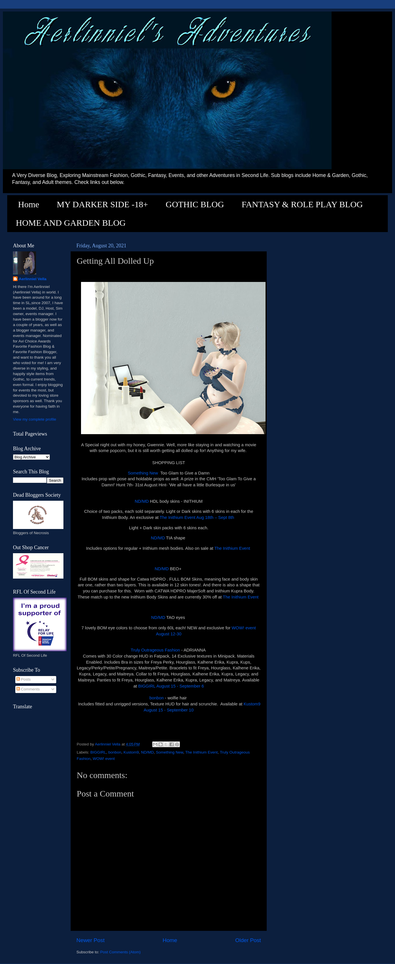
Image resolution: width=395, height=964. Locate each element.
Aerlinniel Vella (32, 279)
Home (28, 204)
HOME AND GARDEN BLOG (71, 222)
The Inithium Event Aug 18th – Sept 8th (197, 517)
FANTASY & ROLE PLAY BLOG (302, 204)
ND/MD (142, 501)
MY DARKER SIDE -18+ (102, 204)
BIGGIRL (98, 752)
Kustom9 (131, 752)
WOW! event (104, 758)
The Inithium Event (233, 548)
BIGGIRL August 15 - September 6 (171, 686)
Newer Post (90, 940)
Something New (143, 473)
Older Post (248, 940)
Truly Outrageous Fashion (155, 650)
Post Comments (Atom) (120, 952)
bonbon (156, 698)
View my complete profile (34, 419)
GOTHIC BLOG (194, 204)
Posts (23, 679)
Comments (28, 689)
